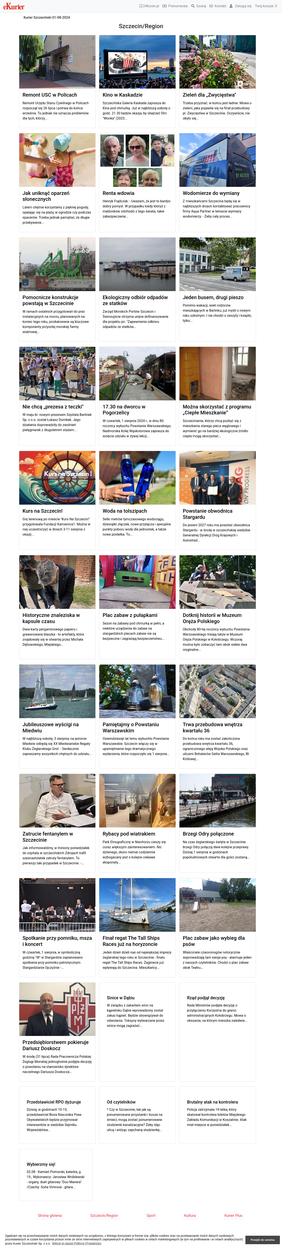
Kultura (190, 1215)
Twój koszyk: (266, 6)
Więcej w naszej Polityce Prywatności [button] (76, 1243)
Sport (151, 1215)
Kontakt (217, 6)
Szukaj (198, 6)
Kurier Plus (233, 1215)
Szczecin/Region (104, 1215)
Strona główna (50, 1215)
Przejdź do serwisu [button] (263, 1239)
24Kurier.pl (149, 6)
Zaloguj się (241, 6)
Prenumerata (175, 6)
